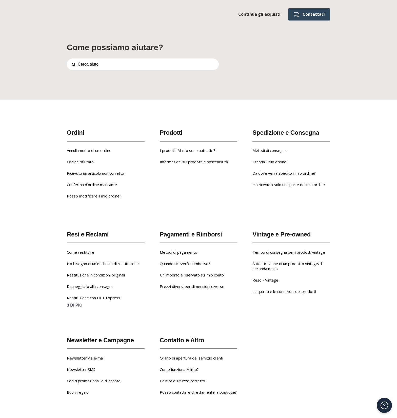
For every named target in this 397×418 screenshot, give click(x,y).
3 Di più (74, 305)
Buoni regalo (78, 392)
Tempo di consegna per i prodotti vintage (288, 252)
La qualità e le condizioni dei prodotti (284, 291)
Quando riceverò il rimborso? (185, 263)
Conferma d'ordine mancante (92, 184)
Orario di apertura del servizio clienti (191, 358)
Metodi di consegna (269, 150)
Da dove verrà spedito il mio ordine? (284, 173)
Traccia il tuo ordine (269, 161)
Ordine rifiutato (80, 161)
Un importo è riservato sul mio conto (192, 274)
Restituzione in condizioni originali (96, 274)
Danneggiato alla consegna (90, 286)
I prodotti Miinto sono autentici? (187, 150)
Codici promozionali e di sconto (94, 380)
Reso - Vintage (265, 280)
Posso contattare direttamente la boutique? (198, 392)
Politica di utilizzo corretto (182, 380)
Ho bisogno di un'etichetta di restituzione (103, 263)
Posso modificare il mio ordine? (94, 195)
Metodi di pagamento (178, 252)
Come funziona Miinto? (179, 369)
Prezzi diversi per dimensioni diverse (192, 286)
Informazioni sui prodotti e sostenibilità (194, 161)
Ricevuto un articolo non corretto (95, 173)
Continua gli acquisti (259, 14)
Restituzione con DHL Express (93, 297)
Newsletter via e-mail (85, 358)
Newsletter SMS (81, 369)
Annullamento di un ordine (89, 150)
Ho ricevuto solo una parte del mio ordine (288, 184)
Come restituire (80, 252)
